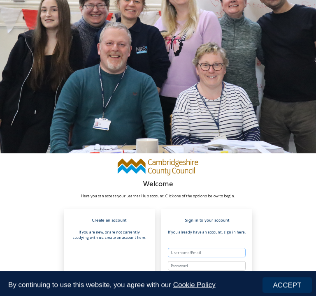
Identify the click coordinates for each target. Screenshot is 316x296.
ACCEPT (287, 287)
